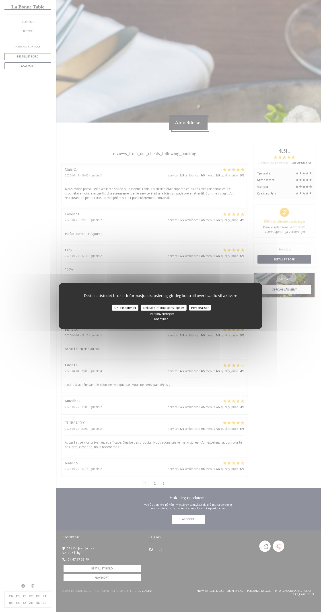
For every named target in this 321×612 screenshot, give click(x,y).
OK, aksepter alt (125, 307)
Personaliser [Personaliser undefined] (200, 307)
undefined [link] (161, 319)
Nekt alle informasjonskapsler (163, 307)
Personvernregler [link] (162, 314)
